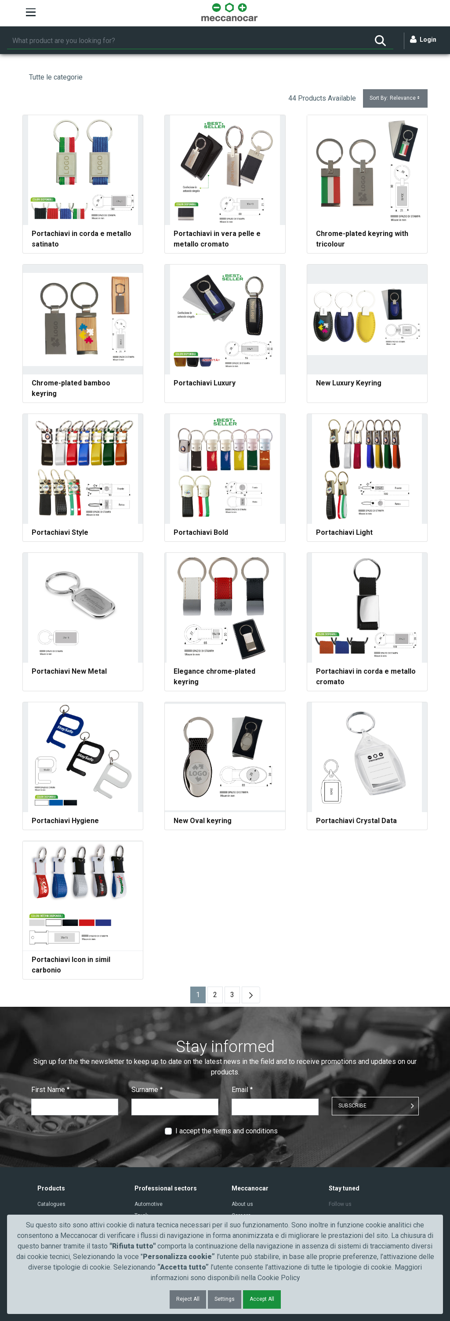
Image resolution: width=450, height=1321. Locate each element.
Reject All (188, 1299)
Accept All (262, 1299)
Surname (147, 1089)
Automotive (148, 1204)
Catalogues (51, 1204)
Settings (224, 1299)
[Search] (187, 41)
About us (242, 1204)
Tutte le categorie (56, 77)
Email (242, 1089)
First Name (50, 1089)
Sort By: (395, 98)
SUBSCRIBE (352, 1106)
